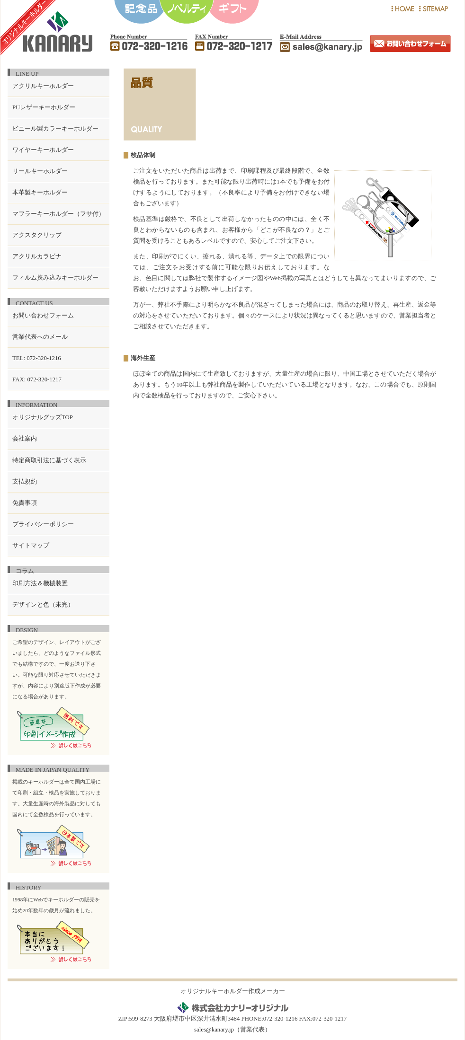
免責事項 (24, 503)
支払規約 (24, 481)
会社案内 (24, 438)
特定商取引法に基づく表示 (49, 460)
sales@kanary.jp (214, 1029)
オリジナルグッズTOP (42, 417)
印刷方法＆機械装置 (40, 583)
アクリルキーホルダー (43, 86)
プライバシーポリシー (43, 524)
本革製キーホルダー (40, 192)
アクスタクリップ (37, 235)
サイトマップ (30, 545)
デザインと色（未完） (43, 604)
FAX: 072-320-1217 (37, 379)
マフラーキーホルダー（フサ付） (58, 214)
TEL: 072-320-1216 (36, 358)
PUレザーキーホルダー (43, 107)
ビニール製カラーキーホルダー (55, 128)
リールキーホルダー (40, 171)
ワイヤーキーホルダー (43, 150)
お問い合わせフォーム (43, 315)
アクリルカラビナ (37, 256)
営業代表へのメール (40, 337)
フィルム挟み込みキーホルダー (55, 277)
